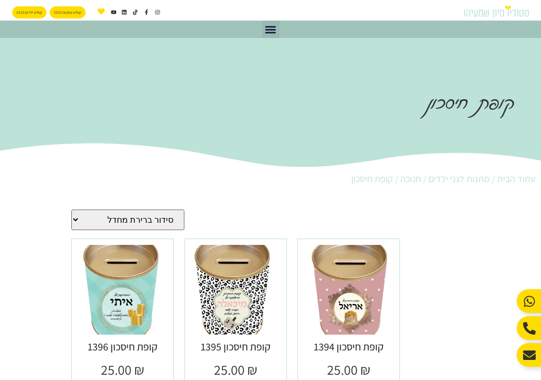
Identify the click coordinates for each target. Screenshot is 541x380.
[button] (270, 29)
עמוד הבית (516, 179)
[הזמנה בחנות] (127, 220)
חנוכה (410, 179)
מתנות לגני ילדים (459, 179)
